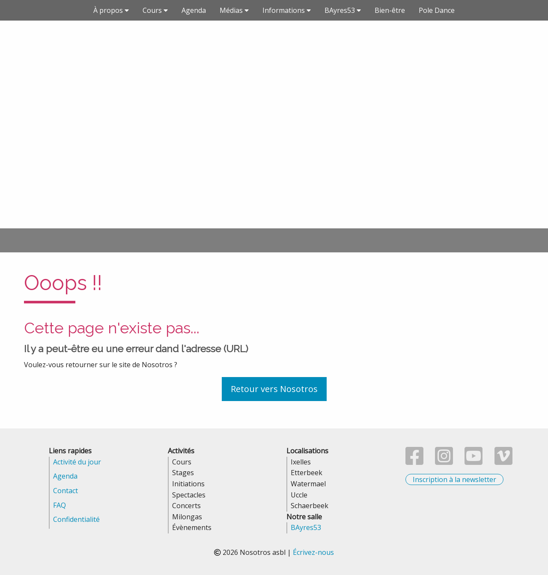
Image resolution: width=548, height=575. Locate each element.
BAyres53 (306, 527)
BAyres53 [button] (343, 10)
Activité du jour (77, 462)
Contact (65, 490)
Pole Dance (437, 10)
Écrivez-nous (313, 552)
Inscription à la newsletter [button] (454, 479)
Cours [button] (155, 10)
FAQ (59, 505)
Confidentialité (76, 519)
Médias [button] (234, 10)
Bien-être (390, 10)
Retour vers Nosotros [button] (274, 389)
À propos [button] (111, 10)
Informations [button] (286, 10)
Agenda (194, 10)
